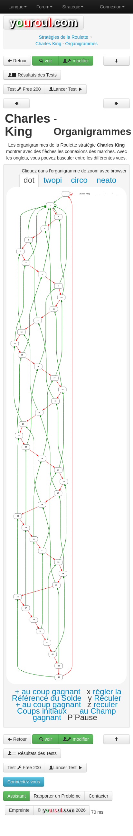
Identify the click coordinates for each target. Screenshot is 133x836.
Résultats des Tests (32, 74)
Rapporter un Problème (57, 796)
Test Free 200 (24, 89)
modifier (75, 60)
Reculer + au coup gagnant (68, 701)
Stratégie (72, 6)
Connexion (112, 6)
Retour (17, 60)
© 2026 (62, 810)
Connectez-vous (23, 781)
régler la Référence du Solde (66, 694)
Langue (17, 6)
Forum (44, 6)
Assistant (16, 796)
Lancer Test (65, 89)
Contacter (98, 796)
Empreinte (19, 810)
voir (45, 60)
